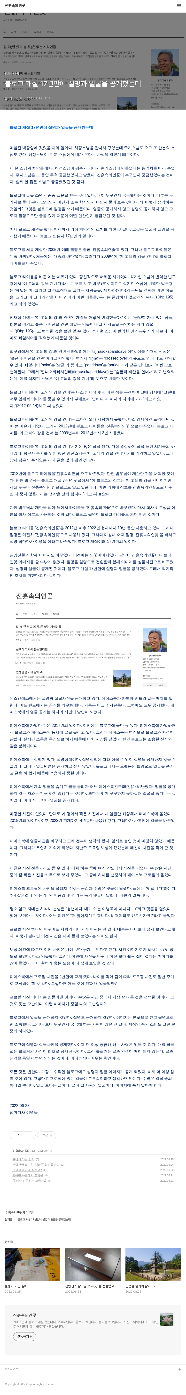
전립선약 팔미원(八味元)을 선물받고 (36, 1164)
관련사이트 (11, 1369)
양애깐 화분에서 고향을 (27, 1175)
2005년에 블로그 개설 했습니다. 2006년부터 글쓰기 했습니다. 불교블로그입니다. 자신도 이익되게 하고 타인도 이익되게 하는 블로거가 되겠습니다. (85, 1324)
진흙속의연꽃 (15, 6)
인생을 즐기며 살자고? (27, 1170)
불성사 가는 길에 (23, 1159)
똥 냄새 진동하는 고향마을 (29, 1180)
